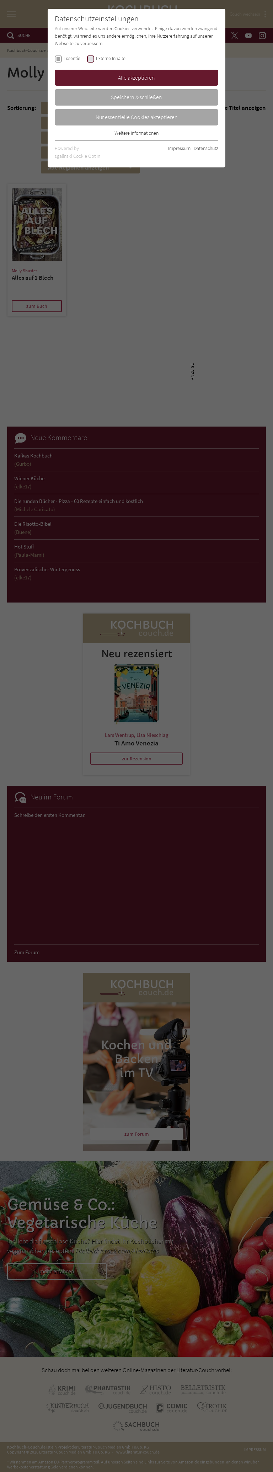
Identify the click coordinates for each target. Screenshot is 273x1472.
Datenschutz (206, 148)
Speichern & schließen (136, 97)
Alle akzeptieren (136, 77)
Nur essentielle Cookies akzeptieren (137, 117)
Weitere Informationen (136, 133)
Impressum (179, 148)
